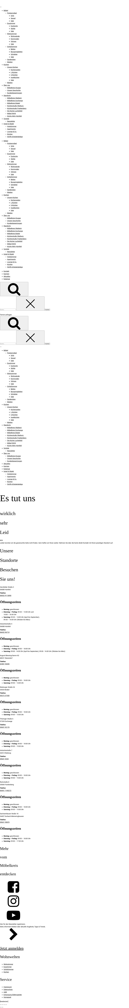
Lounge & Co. (12, 132)
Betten (13, 49)
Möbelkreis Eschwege (15, 101)
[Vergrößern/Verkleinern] (0, 1004)
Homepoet (7, 997)
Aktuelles (7, 276)
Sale (12, 21)
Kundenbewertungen (14, 93)
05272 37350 (4, 696)
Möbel (6, 10)
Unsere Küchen (12, 67)
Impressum (8, 987)
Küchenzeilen (15, 70)
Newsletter (11, 121)
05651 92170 (4, 727)
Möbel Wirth (11, 113)
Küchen (6, 65)
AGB (5, 992)
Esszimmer (11, 23)
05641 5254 (4, 759)
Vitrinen (13, 41)
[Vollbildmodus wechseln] (2, 1004)
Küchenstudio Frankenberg (16, 108)
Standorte (7, 95)
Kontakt (6, 271)
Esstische (14, 26)
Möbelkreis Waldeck (14, 98)
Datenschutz (8, 989)
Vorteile (6, 119)
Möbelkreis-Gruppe (14, 88)
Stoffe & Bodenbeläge (15, 137)
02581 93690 (4, 664)
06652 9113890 (5, 596)
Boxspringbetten (16, 52)
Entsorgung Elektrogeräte (13, 995)
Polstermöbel (12, 13)
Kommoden (15, 39)
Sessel (13, 18)
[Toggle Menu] (0, 346)
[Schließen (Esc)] (6, 1004)
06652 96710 (4, 632)
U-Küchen (14, 75)
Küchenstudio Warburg (15, 106)
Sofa (12, 16)
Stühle (13, 29)
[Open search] (14, 289)
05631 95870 (4, 822)
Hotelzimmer (11, 126)
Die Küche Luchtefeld (14, 111)
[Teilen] (4, 1004)
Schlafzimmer (12, 47)
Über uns (7, 85)
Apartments (11, 129)
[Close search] (30, 303)
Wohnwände (15, 36)
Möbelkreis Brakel (13, 103)
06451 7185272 (5, 791)
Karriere (6, 274)
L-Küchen (14, 72)
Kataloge (7, 279)
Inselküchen (15, 77)
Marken (10, 62)
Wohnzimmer (12, 34)
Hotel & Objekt (9, 124)
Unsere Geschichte (14, 90)
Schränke (14, 54)
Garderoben (11, 59)
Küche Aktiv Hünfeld (14, 116)
